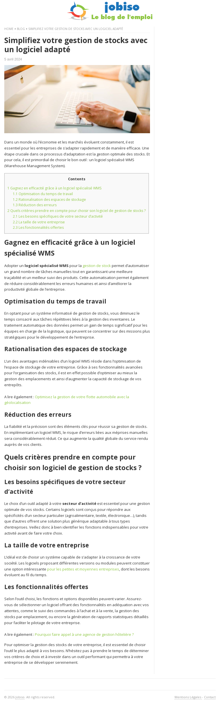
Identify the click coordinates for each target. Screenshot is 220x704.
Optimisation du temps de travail (43, 193)
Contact (210, 697)
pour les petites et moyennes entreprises (83, 569)
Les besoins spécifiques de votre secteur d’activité (58, 216)
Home (8, 29)
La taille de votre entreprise (39, 222)
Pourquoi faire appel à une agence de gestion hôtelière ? (84, 634)
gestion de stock (97, 265)
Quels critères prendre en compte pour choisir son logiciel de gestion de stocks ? (76, 210)
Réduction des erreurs (35, 205)
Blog (21, 29)
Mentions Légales (188, 697)
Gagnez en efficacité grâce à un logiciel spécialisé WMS (54, 188)
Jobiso (20, 697)
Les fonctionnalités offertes (38, 227)
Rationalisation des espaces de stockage (49, 199)
